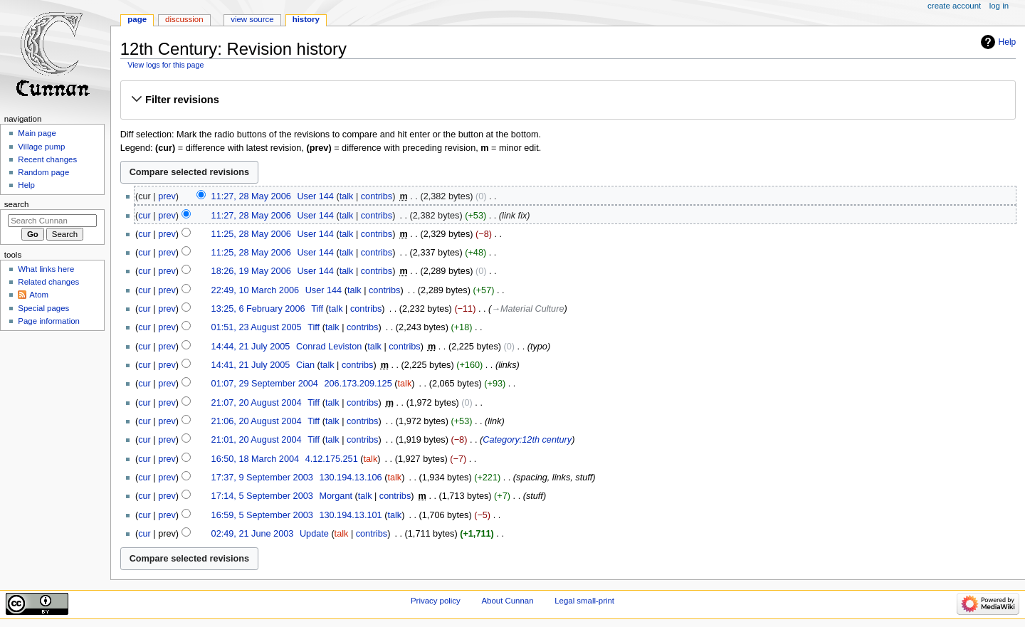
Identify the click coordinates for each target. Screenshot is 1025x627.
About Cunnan (507, 600)
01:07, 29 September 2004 (264, 384)
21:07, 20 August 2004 (256, 403)
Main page (37, 133)
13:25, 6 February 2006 (258, 309)
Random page (43, 172)
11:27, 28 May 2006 (251, 196)
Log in (999, 5)
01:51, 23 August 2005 (256, 327)
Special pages (43, 308)
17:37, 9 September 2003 (262, 478)
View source (252, 19)
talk (347, 196)
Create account (954, 5)
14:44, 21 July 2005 (250, 347)
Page (137, 19)
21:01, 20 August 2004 (256, 440)
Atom (38, 294)
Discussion (184, 19)
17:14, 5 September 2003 (262, 496)
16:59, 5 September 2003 (262, 515)
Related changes (48, 282)
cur (144, 216)
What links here (46, 269)
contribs (376, 196)
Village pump (41, 146)
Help (1007, 42)
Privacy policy (436, 600)
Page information (49, 321)
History (306, 19)
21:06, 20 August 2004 (256, 421)
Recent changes (47, 159)
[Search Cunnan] (52, 220)
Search (16, 204)
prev (167, 196)
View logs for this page (165, 64)
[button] (568, 100)
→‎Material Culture (527, 309)
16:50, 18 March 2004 (255, 459)
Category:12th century (527, 440)
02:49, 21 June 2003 (252, 534)
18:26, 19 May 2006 (251, 271)
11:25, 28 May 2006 (251, 234)
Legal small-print (584, 600)
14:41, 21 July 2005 (250, 365)
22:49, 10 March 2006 (255, 290)
